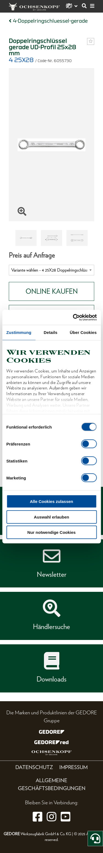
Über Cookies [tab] (83, 332)
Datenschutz (34, 767)
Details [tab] (50, 332)
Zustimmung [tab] (18, 332)
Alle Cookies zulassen (51, 501)
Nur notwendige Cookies (51, 532)
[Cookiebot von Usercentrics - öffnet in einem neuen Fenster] (73, 317)
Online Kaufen (52, 291)
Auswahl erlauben (51, 516)
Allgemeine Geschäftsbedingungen (51, 784)
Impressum (73, 767)
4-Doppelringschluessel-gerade (50, 21)
